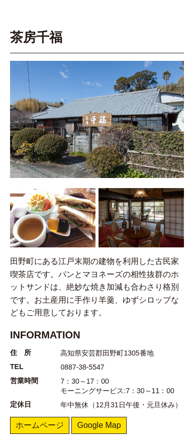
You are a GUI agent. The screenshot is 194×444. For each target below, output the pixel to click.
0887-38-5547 (82, 367)
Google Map (99, 425)
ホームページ (40, 425)
